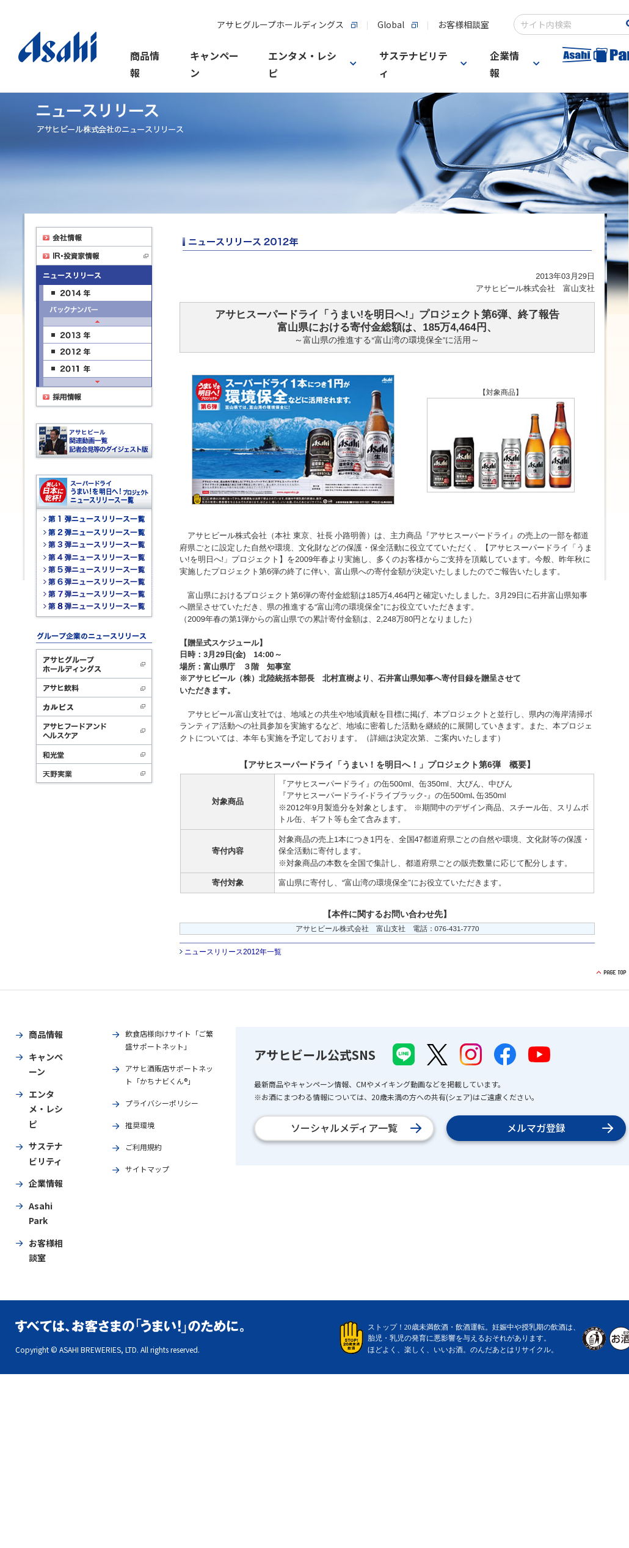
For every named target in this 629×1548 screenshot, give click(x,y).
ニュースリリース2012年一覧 (233, 952)
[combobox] (569, 24)
